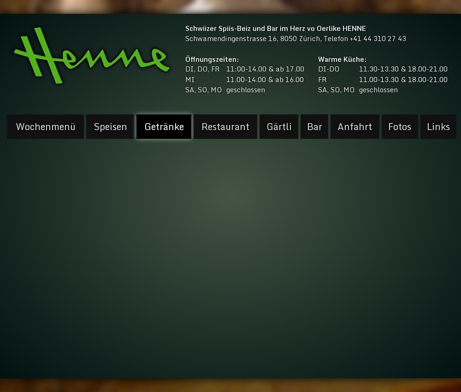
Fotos (399, 126)
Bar (314, 126)
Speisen (110, 126)
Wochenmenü (46, 126)
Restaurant (225, 126)
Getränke (164, 126)
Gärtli (279, 126)
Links (438, 126)
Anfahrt (354, 126)
